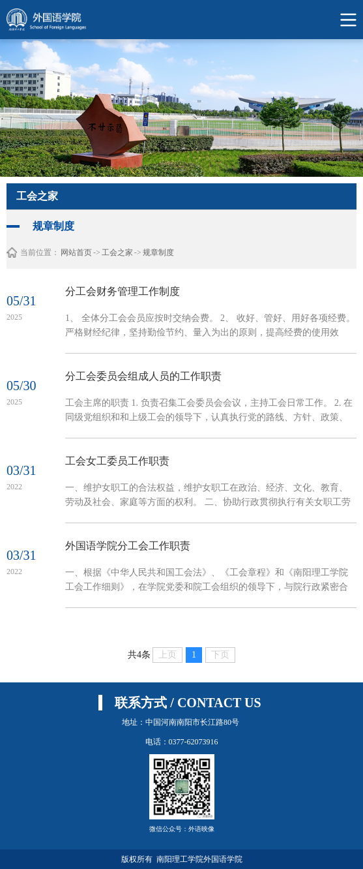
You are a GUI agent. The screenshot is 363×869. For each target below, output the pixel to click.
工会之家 (117, 252)
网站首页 (76, 252)
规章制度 (158, 252)
